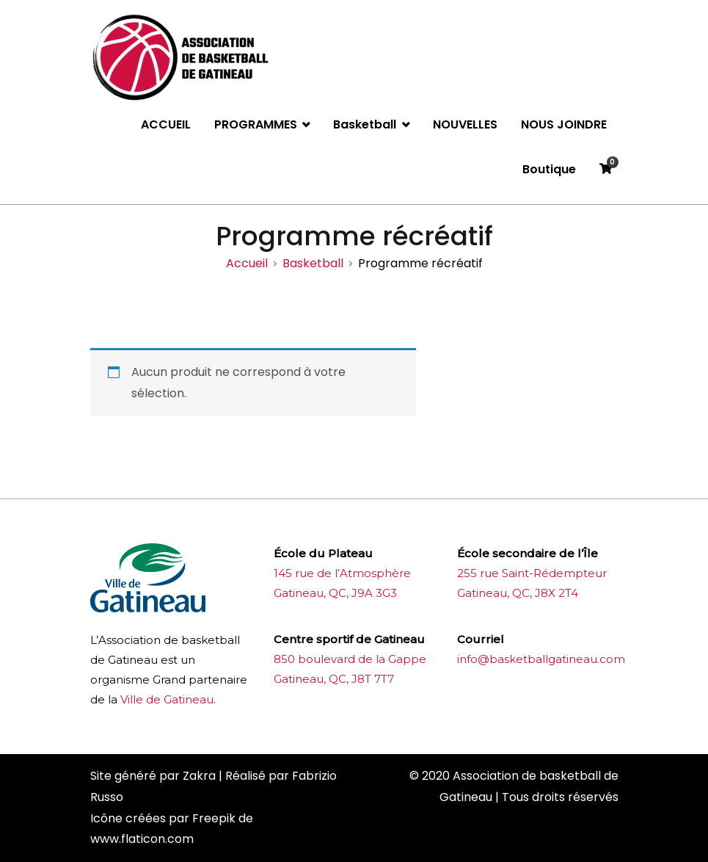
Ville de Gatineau (167, 699)
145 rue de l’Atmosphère (342, 573)
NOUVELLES (465, 124)
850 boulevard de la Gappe (350, 659)
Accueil (247, 263)
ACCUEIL (166, 124)
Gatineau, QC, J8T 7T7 (334, 679)
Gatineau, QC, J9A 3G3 (335, 593)
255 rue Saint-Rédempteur (532, 573)
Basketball (364, 124)
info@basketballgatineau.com (541, 659)
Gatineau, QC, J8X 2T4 (517, 593)
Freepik (214, 818)
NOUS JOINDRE (564, 124)
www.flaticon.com (142, 838)
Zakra (199, 775)
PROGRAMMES (255, 124)
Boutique (549, 169)
